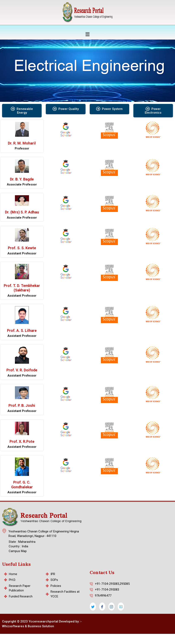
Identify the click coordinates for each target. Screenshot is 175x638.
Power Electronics (153, 110)
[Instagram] (111, 606)
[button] (87, 34)
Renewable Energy (22, 110)
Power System (109, 109)
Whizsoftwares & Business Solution (28, 626)
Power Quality (66, 109)
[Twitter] (93, 606)
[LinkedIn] (121, 606)
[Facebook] (102, 606)
